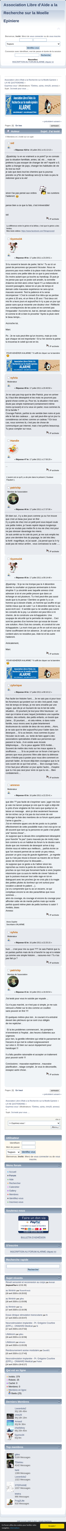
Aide (11, 1179)
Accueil (12, 1172)
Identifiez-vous (16, 1198)
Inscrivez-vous (16, 1202)
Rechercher (14, 1183)
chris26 (48, 86)
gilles (22, 1299)
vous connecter (36, 36)
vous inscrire (54, 36)
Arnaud (18, 1421)
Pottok (39, 1361)
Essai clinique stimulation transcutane (24, 1315)
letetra (18, 1494)
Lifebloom (10, 1334)
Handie (14, 440)
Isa (21, 1307)
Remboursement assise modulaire (22, 1350)
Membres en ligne (17, 1390)
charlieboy (20, 1428)
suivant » (57, 121)
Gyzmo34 (16, 238)
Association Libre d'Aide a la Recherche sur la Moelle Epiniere (30, 13)
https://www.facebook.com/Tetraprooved (37, 231)
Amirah (52, 1282)
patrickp (15, 487)
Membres (13, 1194)
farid (17, 1470)
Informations (15, 1528)
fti (47, 1315)
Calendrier (14, 1187)
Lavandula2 (20, 1408)
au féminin (11, 1290)
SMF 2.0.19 (21, 1521)
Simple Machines (45, 1521)
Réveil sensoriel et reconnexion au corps (25, 1282)
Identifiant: (15, 1143)
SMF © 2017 (32, 1521)
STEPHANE (21, 1485)
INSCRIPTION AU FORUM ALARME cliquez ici (33, 62)
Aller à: (58, 1119)
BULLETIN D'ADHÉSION (33, 1237)
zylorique (16, 685)
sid (12, 143)
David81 (46, 1350)
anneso (55, 86)
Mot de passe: (13, 1147)
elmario (22, 1342)
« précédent (47, 121)
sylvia (41, 86)
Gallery (12, 1190)
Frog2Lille (19, 1501)
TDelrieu (34, 86)
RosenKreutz (25, 1290)
